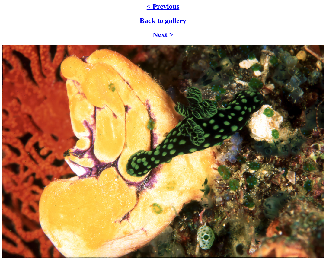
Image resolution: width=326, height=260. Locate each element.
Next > (163, 35)
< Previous (163, 6)
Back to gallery (163, 20)
